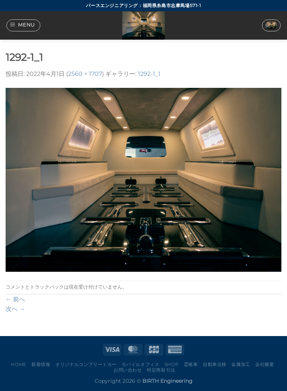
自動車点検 (214, 364)
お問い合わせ (128, 370)
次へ (15, 309)
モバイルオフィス (141, 364)
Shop (171, 364)
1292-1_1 (149, 73)
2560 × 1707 (85, 73)
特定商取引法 (161, 370)
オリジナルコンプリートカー (86, 364)
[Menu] (23, 25)
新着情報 (40, 364)
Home (18, 364)
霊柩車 (191, 364)
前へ (15, 299)
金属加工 (240, 364)
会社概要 (264, 364)
